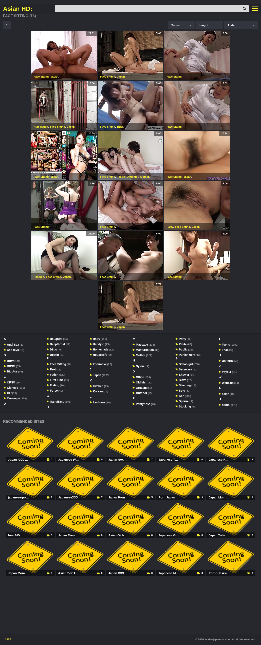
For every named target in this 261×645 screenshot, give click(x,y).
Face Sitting (41, 76)
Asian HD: (17, 9)
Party (170, 226)
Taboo (121, 176)
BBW (120, 126)
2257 (8, 639)
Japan (54, 76)
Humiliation (41, 126)
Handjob (39, 276)
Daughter (132, 176)
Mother (144, 176)
